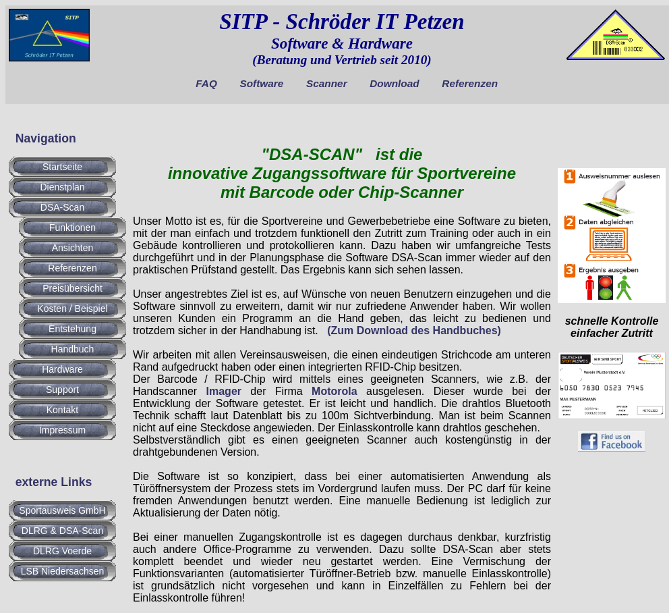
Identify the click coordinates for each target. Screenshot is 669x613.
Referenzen (469, 83)
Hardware (62, 369)
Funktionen (72, 227)
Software (261, 83)
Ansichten (72, 247)
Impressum (62, 430)
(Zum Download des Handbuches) (414, 330)
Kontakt (62, 409)
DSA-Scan (62, 207)
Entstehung (72, 328)
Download (394, 83)
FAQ (206, 83)
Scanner (326, 83)
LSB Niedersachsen (63, 571)
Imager (223, 391)
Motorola (334, 391)
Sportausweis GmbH (62, 510)
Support (62, 389)
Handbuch (72, 349)
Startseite (62, 166)
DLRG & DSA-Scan (62, 530)
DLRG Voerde (62, 550)
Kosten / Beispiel (72, 308)
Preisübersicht (72, 288)
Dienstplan (62, 187)
